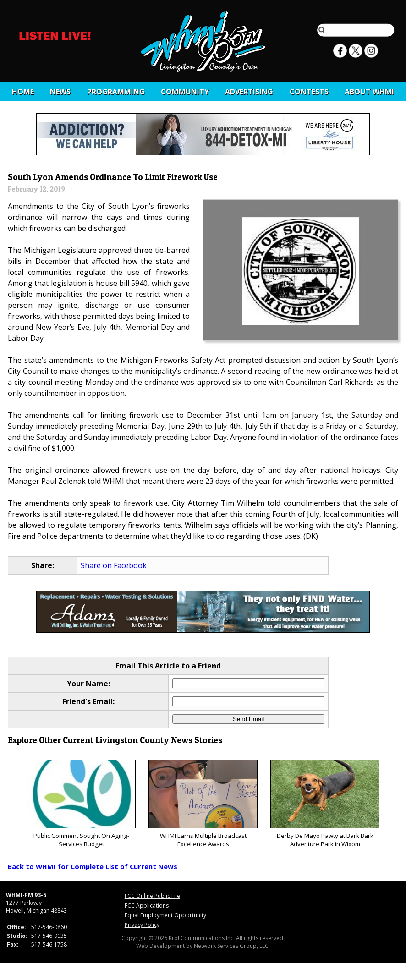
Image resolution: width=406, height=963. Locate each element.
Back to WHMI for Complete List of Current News (92, 866)
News (60, 92)
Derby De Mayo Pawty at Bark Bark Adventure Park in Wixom (324, 804)
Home (23, 92)
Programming (116, 92)
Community (185, 92)
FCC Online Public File (152, 896)
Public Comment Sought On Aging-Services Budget (81, 804)
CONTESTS (309, 92)
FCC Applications (147, 905)
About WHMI (369, 92)
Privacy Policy (142, 925)
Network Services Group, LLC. (232, 946)
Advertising (249, 92)
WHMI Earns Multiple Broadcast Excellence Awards (202, 804)
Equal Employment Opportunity (165, 915)
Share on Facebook (114, 565)
